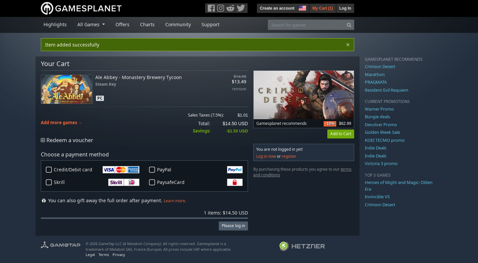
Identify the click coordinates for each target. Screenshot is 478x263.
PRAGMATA (376, 82)
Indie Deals (375, 148)
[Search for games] (306, 25)
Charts (147, 24)
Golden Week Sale (382, 132)
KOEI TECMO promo (385, 140)
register (289, 156)
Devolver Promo (381, 125)
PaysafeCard (200, 182)
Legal (90, 254)
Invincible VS (377, 197)
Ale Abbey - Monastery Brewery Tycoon (138, 77)
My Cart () (322, 8)
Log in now (266, 156)
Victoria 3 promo (381, 163)
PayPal (200, 169)
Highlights (55, 24)
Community (178, 24)
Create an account (277, 8)
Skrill (96, 182)
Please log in (233, 225)
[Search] (349, 25)
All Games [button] (89, 24)
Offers (122, 24)
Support (210, 24)
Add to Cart (340, 133)
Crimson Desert (380, 66)
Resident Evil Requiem (386, 90)
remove (239, 89)
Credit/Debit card (96, 169)
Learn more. (175, 200)
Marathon (375, 74)
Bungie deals (377, 117)
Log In (345, 8)
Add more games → (61, 123)
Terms (104, 254)
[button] (301, 7)
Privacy (119, 254)
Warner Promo (379, 109)
